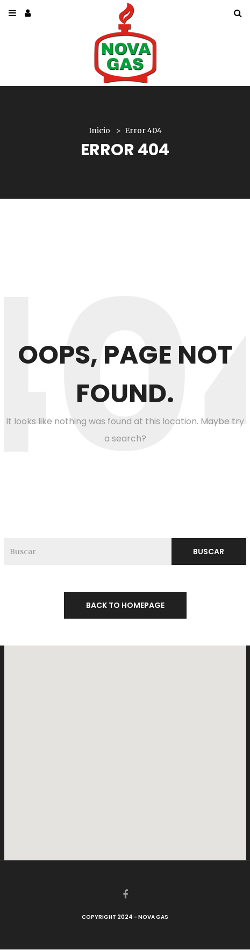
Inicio (99, 130)
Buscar (208, 551)
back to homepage (125, 605)
